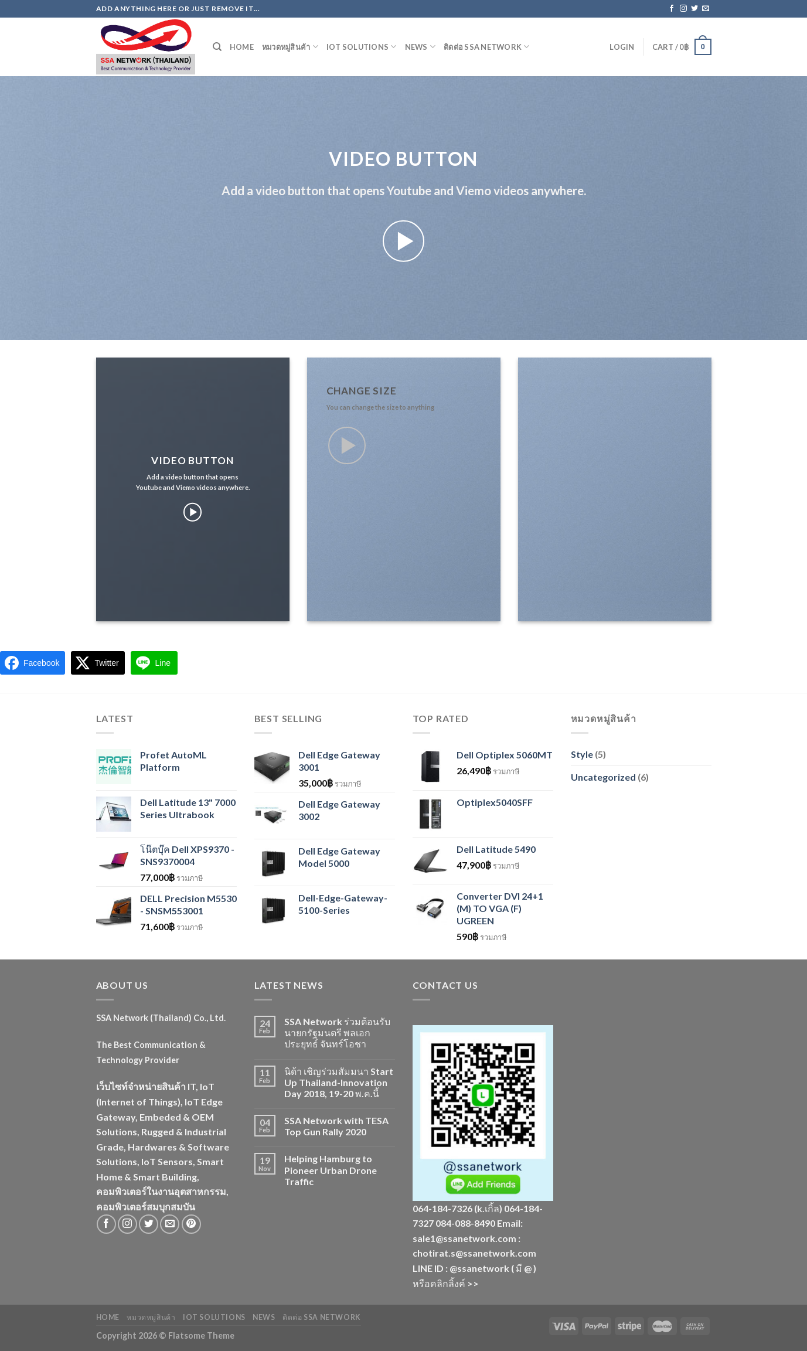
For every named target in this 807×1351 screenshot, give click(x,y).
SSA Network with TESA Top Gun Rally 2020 (336, 1126)
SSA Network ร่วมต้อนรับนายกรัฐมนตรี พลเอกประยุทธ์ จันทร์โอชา (337, 1032)
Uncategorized (603, 776)
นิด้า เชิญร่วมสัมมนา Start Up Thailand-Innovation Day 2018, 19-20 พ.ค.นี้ (338, 1082)
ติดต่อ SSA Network (487, 46)
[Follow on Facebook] (671, 9)
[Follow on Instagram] (683, 9)
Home (242, 47)
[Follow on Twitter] (694, 9)
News (420, 46)
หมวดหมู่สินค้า (290, 46)
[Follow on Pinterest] (191, 1224)
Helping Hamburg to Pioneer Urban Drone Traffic (330, 1169)
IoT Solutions (361, 46)
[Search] (217, 47)
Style (582, 754)
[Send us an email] (705, 9)
